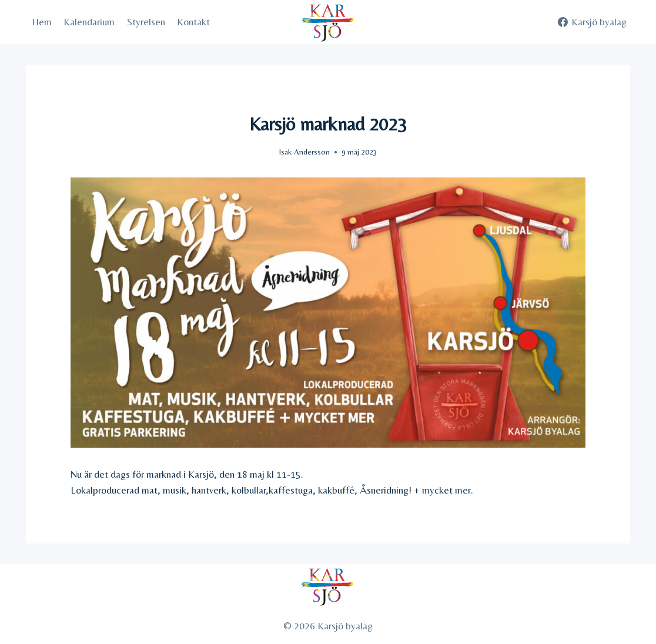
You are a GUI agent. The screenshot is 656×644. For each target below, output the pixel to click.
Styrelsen (146, 22)
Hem (42, 22)
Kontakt (193, 22)
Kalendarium (89, 22)
